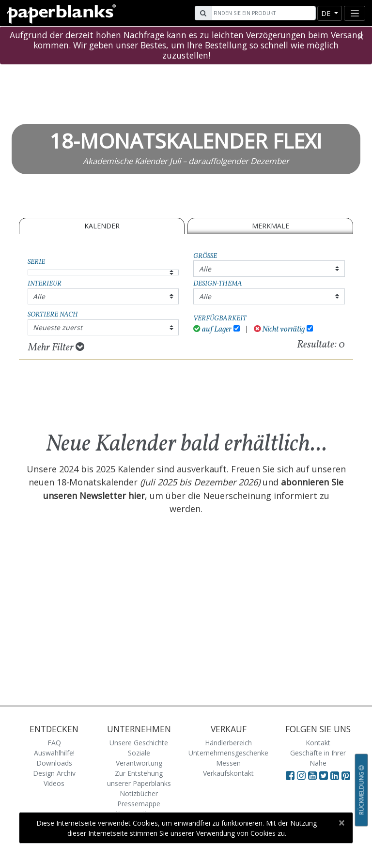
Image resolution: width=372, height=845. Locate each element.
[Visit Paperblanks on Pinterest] (345, 775)
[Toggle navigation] (354, 13)
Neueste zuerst (57, 327)
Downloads (54, 763)
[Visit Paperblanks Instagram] (301, 775)
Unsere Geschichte (138, 742)
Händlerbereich (228, 742)
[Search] (262, 13)
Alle (205, 268)
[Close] (360, 37)
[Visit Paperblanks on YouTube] (313, 775)
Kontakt (318, 742)
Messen (228, 763)
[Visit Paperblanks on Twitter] (324, 775)
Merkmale (270, 225)
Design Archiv (54, 773)
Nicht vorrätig (279, 329)
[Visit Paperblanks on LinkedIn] (335, 775)
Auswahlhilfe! (54, 752)
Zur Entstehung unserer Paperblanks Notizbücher (139, 783)
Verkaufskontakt (228, 773)
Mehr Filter (56, 347)
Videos (54, 783)
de (326, 13)
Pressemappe (138, 803)
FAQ (54, 742)
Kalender (102, 225)
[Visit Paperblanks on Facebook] (290, 775)
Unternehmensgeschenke (228, 752)
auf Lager (212, 329)
